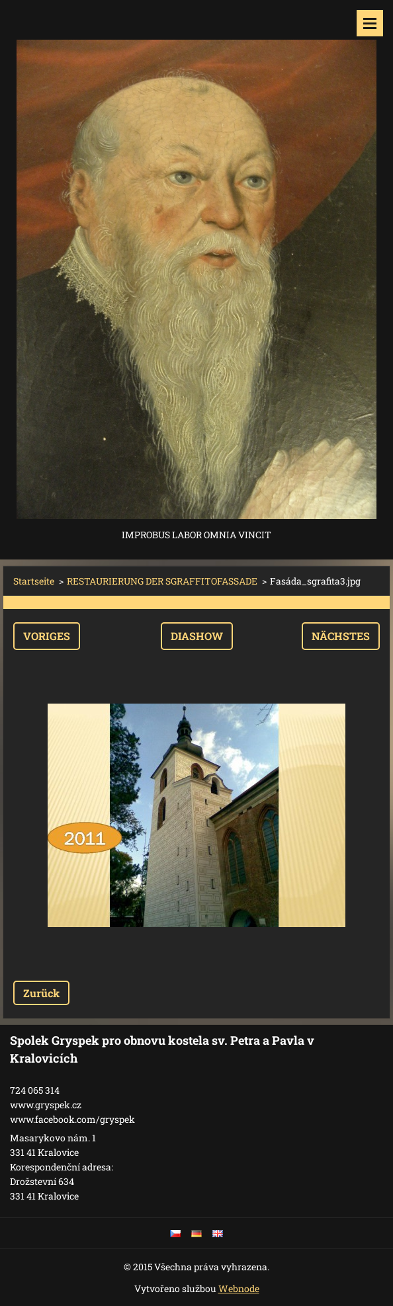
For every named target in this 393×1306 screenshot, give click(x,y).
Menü (370, 23)
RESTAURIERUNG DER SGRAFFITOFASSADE (162, 581)
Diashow (197, 636)
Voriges (46, 636)
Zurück (41, 993)
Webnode (238, 1288)
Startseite (33, 581)
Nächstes (341, 636)
